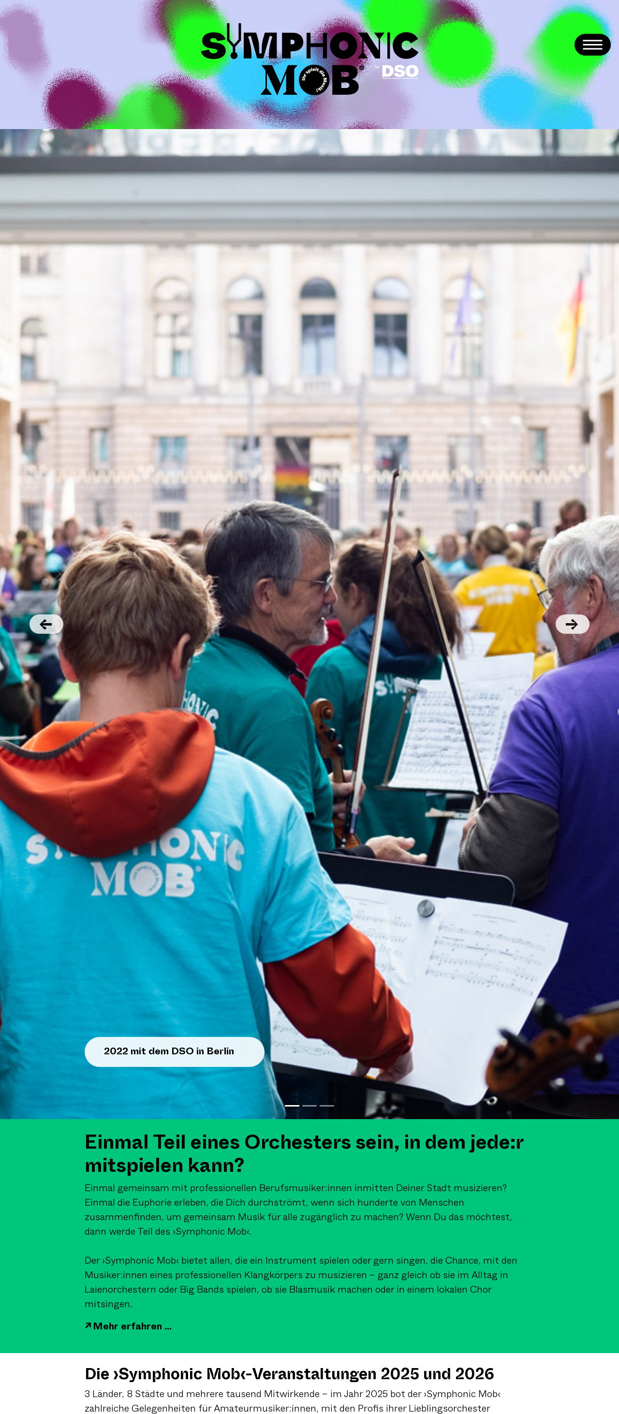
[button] (46, 624)
